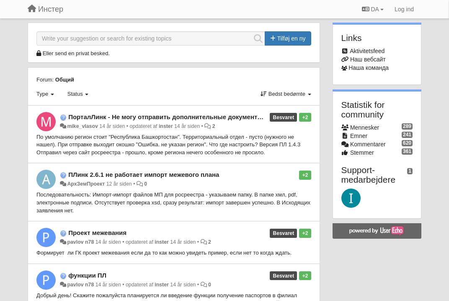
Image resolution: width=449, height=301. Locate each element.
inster (166, 126)
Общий (64, 80)
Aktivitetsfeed (367, 51)
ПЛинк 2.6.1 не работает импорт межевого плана (143, 174)
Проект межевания (97, 232)
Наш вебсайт (368, 59)
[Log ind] (404, 9)
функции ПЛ (87, 275)
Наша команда (368, 67)
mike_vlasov (82, 126)
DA (373, 9)
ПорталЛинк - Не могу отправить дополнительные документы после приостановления (204, 116)
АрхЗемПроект (86, 184)
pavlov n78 (80, 242)
